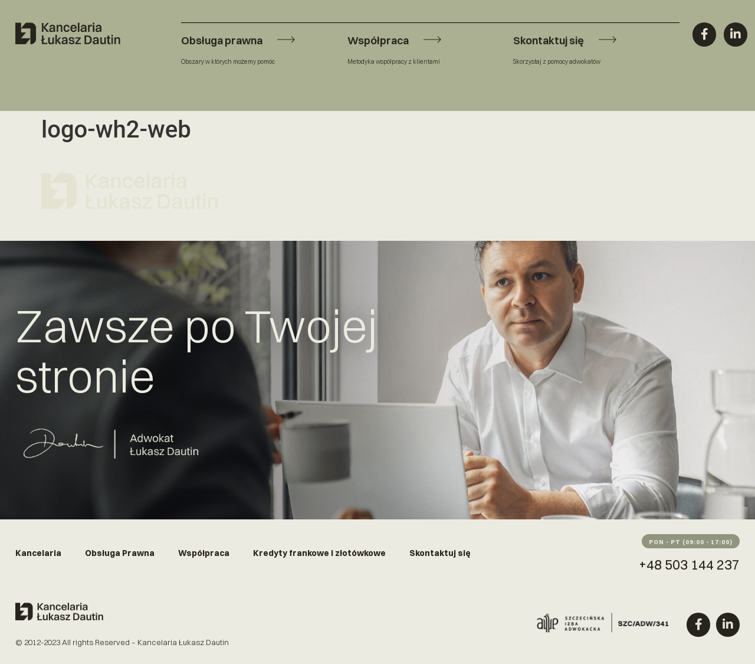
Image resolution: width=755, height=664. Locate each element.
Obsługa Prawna (120, 553)
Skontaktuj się (440, 553)
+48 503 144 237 (689, 564)
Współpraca (203, 553)
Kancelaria (38, 553)
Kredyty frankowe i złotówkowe (319, 553)
